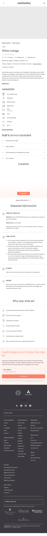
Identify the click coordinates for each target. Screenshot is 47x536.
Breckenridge (7, 445)
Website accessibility (9, 480)
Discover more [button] (23, 413)
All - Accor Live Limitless (37, 428)
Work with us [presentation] (35, 435)
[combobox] (23, 503)
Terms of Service (38, 380)
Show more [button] (5, 83)
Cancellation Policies (9, 470)
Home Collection (9, 420)
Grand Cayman (6, 43)
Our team (33, 460)
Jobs (32, 437)
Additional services (35, 422)
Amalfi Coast (21, 446)
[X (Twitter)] (17, 406)
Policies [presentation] (6, 464)
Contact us (6, 492)
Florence (6, 433)
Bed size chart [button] (37, 64)
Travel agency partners (37, 442)
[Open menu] (3, 3)
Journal (32, 455)
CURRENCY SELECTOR (10, 501)
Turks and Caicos (22, 428)
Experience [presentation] (34, 420)
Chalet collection (9, 437)
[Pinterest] (21, 406)
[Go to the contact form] (44, 3)
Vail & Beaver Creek (9, 450)
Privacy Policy (7, 477)
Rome (5, 430)
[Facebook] (30, 406)
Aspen (5, 440)
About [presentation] (32, 452)
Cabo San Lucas (22, 453)
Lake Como (20, 448)
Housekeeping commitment (11, 467)
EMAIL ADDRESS (7, 369)
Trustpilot (23, 400)
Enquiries (6, 487)
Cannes (20, 425)
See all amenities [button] (7, 129)
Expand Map (23, 193)
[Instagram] (26, 406)
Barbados (20, 441)
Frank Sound (16, 43)
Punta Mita (21, 451)
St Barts (20, 433)
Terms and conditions (9, 475)
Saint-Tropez (21, 422)
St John (20, 430)
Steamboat (7, 448)
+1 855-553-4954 (8, 490)
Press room (33, 440)
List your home (34, 448)
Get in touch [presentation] (7, 484)
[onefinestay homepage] (24, 3)
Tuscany (20, 443)
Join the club (23, 376)
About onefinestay (35, 457)
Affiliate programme (36, 445)
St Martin (20, 435)
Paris (5, 425)
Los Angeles (7, 428)
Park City (6, 442)
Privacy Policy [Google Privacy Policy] (29, 380)
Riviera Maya (21, 456)
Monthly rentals (35, 430)
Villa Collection (22, 420)
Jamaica (20, 438)
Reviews (33, 425)
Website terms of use (9, 472)
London (6, 422)
